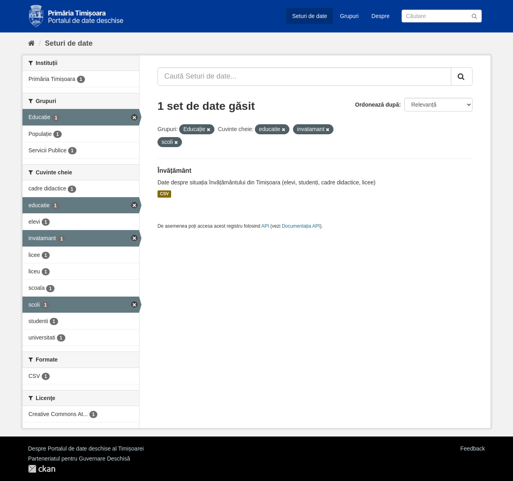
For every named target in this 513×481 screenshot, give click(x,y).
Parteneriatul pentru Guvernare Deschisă (79, 458)
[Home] (31, 43)
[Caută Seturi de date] (442, 16)
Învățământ (174, 170)
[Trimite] (474, 15)
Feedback (472, 448)
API (265, 226)
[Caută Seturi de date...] (304, 76)
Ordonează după (377, 104)
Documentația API (301, 226)
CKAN (41, 469)
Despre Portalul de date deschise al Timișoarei (86, 448)
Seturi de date (309, 16)
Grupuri (349, 16)
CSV (164, 194)
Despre (381, 16)
